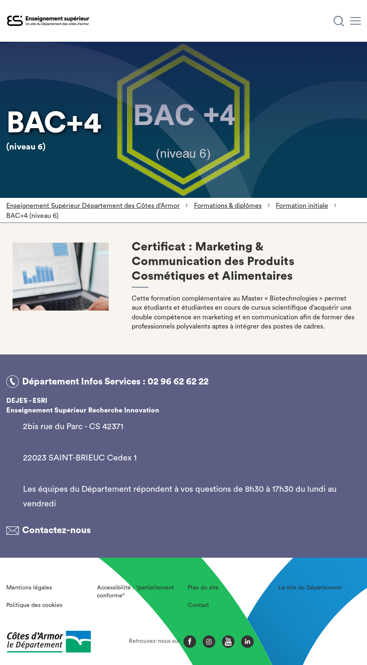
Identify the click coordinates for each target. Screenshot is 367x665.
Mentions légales (29, 588)
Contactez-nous (56, 530)
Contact (198, 605)
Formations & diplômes (228, 205)
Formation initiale (302, 205)
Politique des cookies (34, 605)
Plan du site (203, 588)
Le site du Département (310, 588)
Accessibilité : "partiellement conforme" (135, 592)
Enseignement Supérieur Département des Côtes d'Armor (93, 205)
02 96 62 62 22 (178, 381)
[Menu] (355, 20)
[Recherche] (339, 21)
